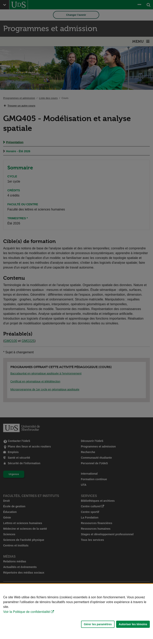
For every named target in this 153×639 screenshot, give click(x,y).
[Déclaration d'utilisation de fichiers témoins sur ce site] (76, 611)
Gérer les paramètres (98, 624)
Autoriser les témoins (133, 624)
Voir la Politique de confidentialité (26, 611)
